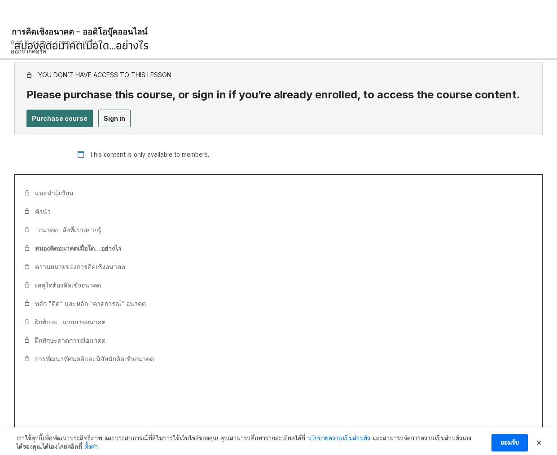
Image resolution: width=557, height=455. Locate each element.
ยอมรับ (509, 446)
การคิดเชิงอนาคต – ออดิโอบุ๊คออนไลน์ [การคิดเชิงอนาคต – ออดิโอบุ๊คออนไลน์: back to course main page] (79, 31)
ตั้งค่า (91, 450)
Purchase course (60, 118)
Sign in (114, 118)
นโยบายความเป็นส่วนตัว (338, 441)
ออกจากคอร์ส (28, 51)
